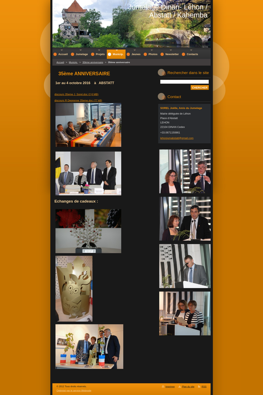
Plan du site (188, 386)
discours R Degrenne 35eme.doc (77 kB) (78, 100)
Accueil (60, 62)
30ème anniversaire (92, 62)
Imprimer (170, 386)
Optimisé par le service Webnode (74, 390)
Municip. (73, 62)
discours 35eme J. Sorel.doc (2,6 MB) (76, 94)
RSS (204, 386)
